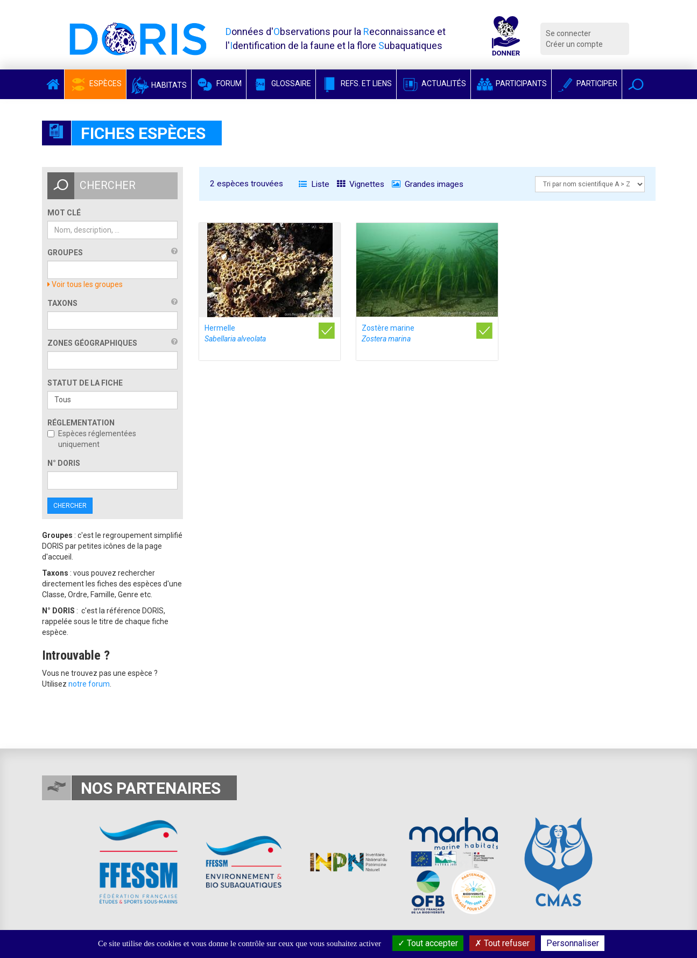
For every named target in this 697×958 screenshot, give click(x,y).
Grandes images (427, 184)
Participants (511, 83)
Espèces (95, 83)
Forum (219, 83)
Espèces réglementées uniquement (91, 439)
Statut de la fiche (85, 383)
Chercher (70, 505)
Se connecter (568, 33)
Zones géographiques (92, 343)
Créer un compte (574, 44)
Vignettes (360, 184)
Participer (586, 83)
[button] (636, 84)
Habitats (159, 85)
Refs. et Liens (356, 83)
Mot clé (64, 212)
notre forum (89, 684)
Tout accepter (428, 943)
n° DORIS (63, 463)
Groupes (65, 252)
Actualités (433, 83)
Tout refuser (502, 943)
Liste (314, 184)
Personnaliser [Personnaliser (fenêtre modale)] (572, 943)
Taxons (62, 303)
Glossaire (281, 83)
